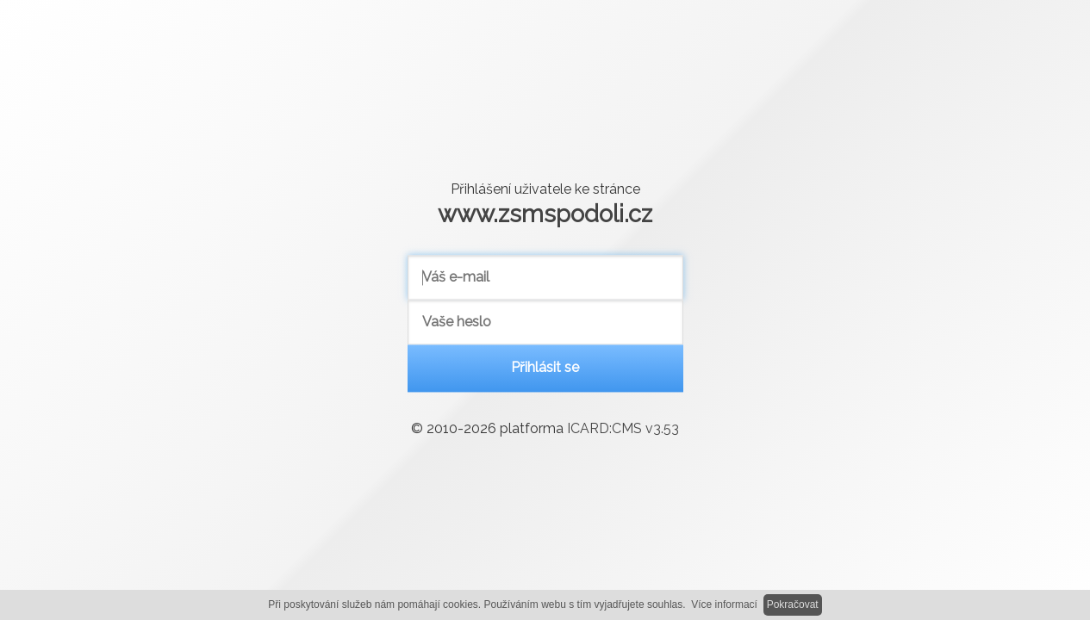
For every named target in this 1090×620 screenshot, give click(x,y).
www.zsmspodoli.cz (545, 213)
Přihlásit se (545, 368)
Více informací (724, 604)
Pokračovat (793, 604)
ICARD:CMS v (623, 429)
